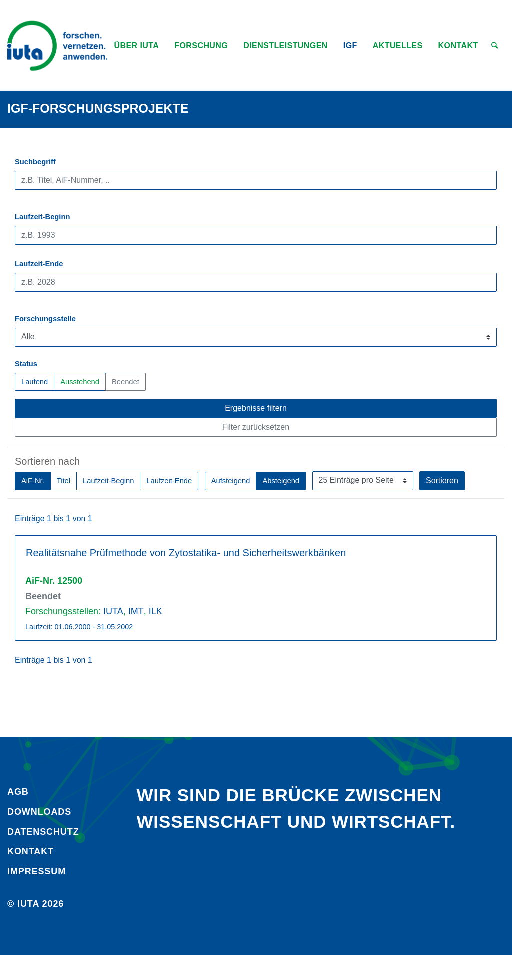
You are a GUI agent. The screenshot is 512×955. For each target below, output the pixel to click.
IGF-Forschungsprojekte (98, 108)
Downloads (40, 812)
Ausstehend (80, 381)
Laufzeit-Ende (39, 264)
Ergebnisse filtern (256, 408)
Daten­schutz (44, 832)
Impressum (37, 871)
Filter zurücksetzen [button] (256, 427)
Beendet (126, 381)
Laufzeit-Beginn (42, 217)
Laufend (35, 381)
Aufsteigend (231, 480)
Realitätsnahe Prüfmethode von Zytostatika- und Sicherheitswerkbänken (186, 552)
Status (26, 364)
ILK (155, 611)
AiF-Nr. (33, 480)
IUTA (114, 611)
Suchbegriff (35, 162)
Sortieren (442, 480)
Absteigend (281, 480)
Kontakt (31, 851)
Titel (63, 480)
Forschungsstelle (45, 319)
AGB (18, 792)
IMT (136, 611)
